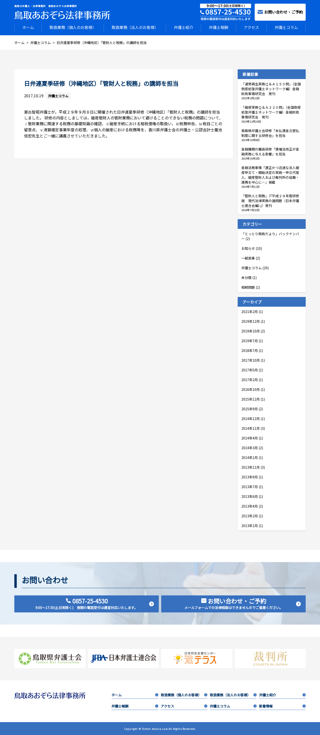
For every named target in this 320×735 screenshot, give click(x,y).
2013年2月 (249, 515)
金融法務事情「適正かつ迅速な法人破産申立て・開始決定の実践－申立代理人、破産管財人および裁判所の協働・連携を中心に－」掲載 (270, 174)
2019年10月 (250, 330)
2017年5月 (249, 369)
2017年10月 (250, 359)
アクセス (251, 27)
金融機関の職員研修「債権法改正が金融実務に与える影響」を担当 (270, 151)
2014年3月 (249, 447)
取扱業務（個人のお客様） (73, 27)
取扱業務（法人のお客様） (135, 27)
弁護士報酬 (218, 27)
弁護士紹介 (183, 27)
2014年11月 (250, 427)
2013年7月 (249, 486)
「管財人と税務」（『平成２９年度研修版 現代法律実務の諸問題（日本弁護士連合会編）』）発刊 (270, 200)
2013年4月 (249, 505)
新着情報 (282, 705)
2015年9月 (249, 408)
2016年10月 (250, 388)
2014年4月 (249, 437)
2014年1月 (249, 457)
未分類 (246, 277)
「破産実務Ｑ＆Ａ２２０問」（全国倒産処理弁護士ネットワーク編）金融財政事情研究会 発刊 (271, 111)
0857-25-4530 (94, 603)
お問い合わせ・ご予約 (280, 12)
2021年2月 (249, 311)
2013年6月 (249, 495)
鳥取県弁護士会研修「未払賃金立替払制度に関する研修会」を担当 (270, 132)
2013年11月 (250, 466)
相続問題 (248, 286)
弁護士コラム (286, 27)
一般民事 (248, 257)
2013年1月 (249, 525)
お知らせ (248, 247)
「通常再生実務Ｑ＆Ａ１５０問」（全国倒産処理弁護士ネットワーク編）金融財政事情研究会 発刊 (271, 88)
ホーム (28, 27)
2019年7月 (249, 340)
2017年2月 (249, 379)
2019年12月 (250, 320)
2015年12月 (250, 398)
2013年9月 (249, 476)
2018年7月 (249, 350)
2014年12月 (250, 418)
